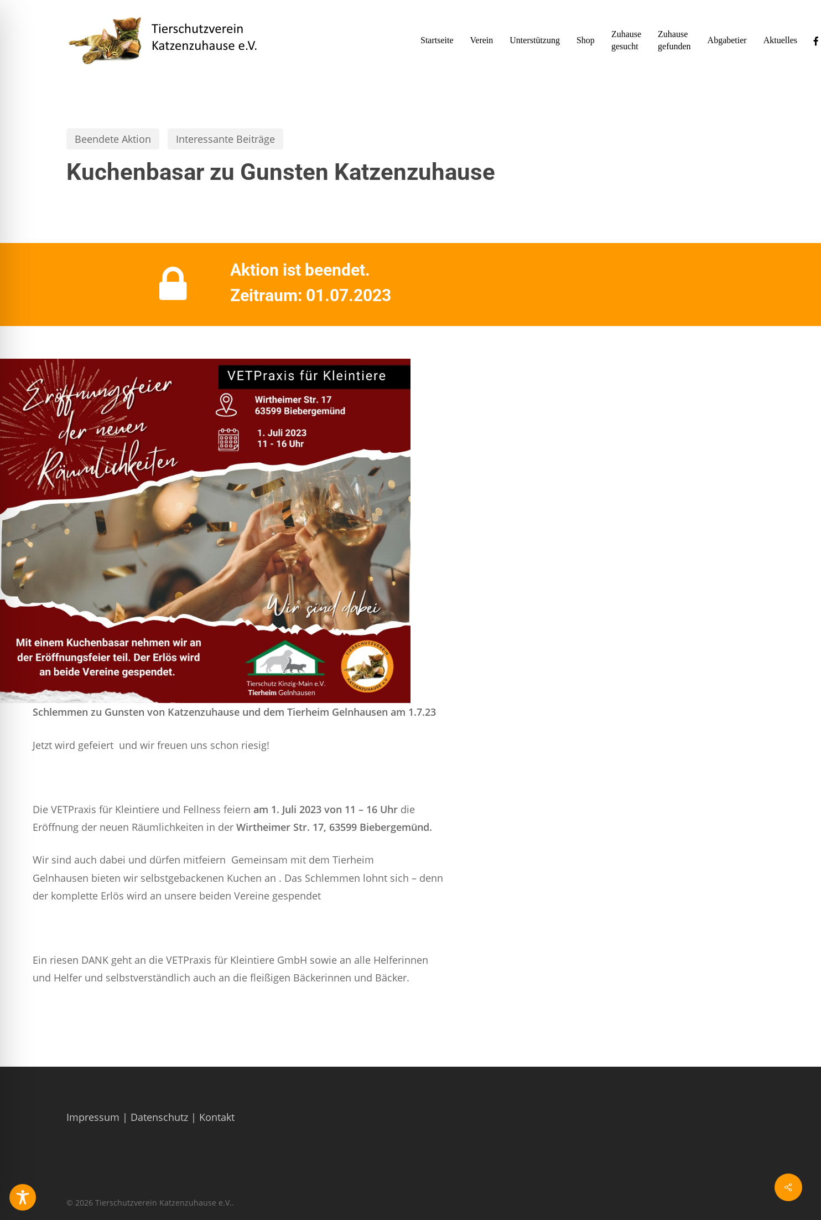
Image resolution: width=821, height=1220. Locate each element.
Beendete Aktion (113, 139)
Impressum (92, 1117)
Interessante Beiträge (225, 139)
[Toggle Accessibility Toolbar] (22, 1197)
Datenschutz (159, 1117)
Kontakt (217, 1117)
